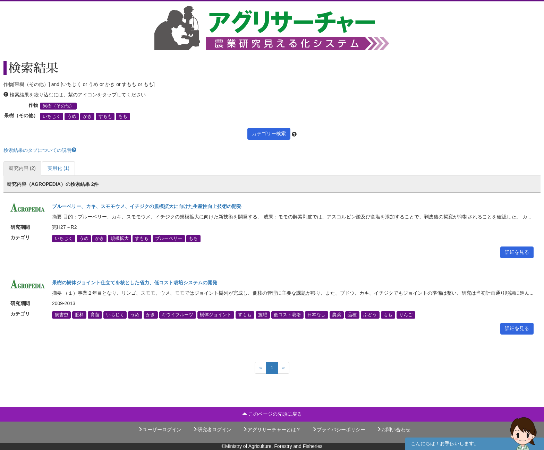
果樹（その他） (58, 106)
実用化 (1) (58, 168)
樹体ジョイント (215, 314)
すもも (105, 116)
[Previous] (260, 368)
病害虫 (61, 314)
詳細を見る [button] (517, 252)
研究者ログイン (212, 429)
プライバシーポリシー (338, 429)
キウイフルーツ (177, 314)
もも (122, 116)
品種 (352, 314)
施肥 (262, 314)
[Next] (283, 368)
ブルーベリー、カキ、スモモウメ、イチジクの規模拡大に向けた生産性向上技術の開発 (146, 206)
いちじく (52, 116)
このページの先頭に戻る (272, 414)
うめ (71, 116)
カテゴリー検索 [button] (269, 133)
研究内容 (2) (22, 168)
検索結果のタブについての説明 (39, 150)
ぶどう (370, 314)
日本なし (316, 314)
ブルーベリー (168, 238)
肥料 (79, 314)
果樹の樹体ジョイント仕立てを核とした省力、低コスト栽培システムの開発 (134, 282)
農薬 (336, 314)
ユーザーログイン (159, 429)
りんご (406, 314)
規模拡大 (120, 238)
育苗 (95, 314)
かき (87, 116)
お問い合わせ (393, 429)
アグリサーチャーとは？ (272, 429)
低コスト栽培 (287, 314)
